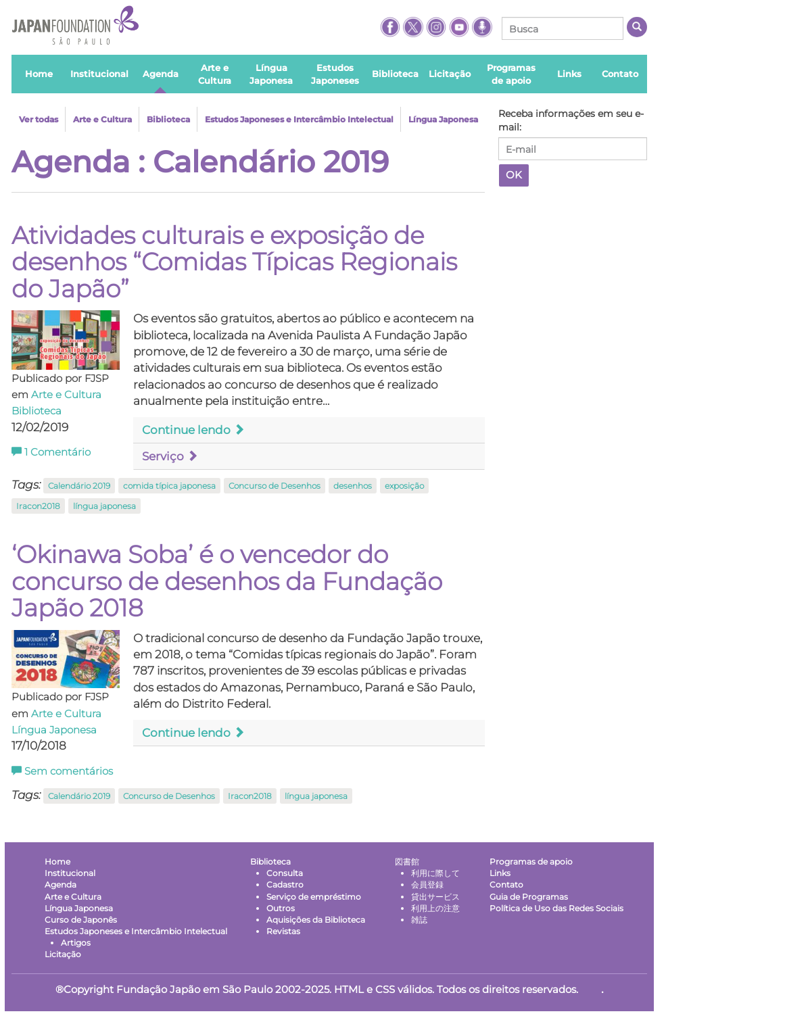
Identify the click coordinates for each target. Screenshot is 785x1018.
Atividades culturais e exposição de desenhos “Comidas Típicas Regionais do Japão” (234, 262)
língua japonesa (104, 506)
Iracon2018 (38, 506)
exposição (404, 486)
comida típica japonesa (169, 486)
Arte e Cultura (102, 119)
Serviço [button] (170, 456)
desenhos (352, 486)
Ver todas (38, 119)
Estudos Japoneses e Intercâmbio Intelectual (299, 119)
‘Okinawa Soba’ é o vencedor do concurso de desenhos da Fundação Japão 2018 (226, 581)
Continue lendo (193, 430)
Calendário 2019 (79, 486)
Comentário (51, 452)
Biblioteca (168, 119)
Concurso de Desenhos (274, 486)
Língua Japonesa (443, 119)
